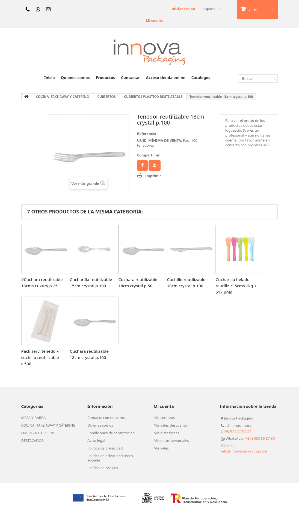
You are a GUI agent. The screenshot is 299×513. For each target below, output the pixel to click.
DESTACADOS (32, 440)
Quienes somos (75, 77)
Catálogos (200, 77)
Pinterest (154, 165)
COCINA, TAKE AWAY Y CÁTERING (48, 425)
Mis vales (161, 448)
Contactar (130, 77)
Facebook (142, 165)
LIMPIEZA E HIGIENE (38, 433)
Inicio (49, 77)
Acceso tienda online (165, 77)
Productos (105, 77)
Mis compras (164, 417)
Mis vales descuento (170, 425)
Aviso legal (96, 440)
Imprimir (153, 175)
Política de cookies (102, 468)
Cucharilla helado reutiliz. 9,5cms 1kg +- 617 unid (237, 286)
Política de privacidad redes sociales (110, 458)
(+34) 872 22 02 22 (236, 430)
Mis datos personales (171, 440)
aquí (267, 145)
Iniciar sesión (183, 8)
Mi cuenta (154, 20)
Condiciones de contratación (111, 433)
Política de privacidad (105, 448)
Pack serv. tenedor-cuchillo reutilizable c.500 (40, 357)
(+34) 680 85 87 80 (260, 438)
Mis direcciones (166, 433)
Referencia (146, 133)
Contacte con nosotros (106, 417)
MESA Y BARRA (33, 417)
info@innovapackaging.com (244, 451)
